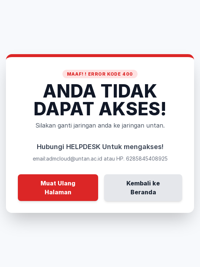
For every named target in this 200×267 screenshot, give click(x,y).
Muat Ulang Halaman (58, 187)
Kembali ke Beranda (143, 187)
